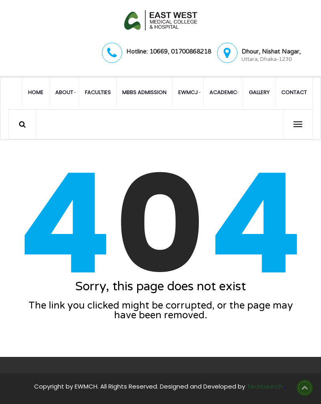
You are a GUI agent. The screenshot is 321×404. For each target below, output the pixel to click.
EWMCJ (188, 92)
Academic (223, 92)
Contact (294, 92)
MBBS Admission (144, 92)
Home (35, 92)
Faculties (98, 92)
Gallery (259, 92)
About (64, 92)
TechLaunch (265, 386)
